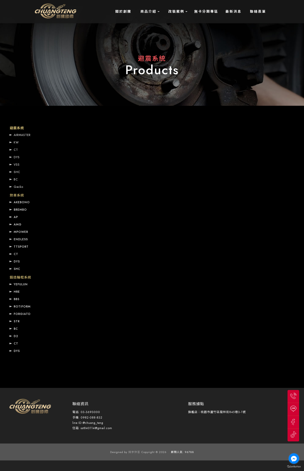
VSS (17, 164)
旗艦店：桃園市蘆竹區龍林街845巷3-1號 (217, 412)
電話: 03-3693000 (86, 412)
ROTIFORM (22, 306)
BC (16, 179)
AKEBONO (22, 202)
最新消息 (233, 11)
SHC (17, 172)
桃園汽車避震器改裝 (105, 401)
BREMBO (20, 209)
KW (16, 142)
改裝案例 (176, 11)
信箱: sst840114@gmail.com (92, 428)
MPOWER (21, 232)
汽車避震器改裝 (80, 401)
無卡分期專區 (206, 11)
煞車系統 (17, 195)
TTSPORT (21, 246)
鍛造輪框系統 (20, 277)
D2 (16, 336)
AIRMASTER (22, 135)
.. (169, 452)
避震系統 (17, 128)
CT (16, 150)
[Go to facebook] (294, 458)
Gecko (18, 187)
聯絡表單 (258, 11)
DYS (17, 157)
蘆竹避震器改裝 (58, 401)
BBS (16, 299)
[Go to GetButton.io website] (294, 466)
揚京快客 (134, 452)
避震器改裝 (16, 401)
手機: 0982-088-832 (87, 417)
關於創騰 (123, 11)
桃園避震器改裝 (35, 401)
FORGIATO (22, 314)
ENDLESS (21, 239)
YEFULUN (21, 284)
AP (16, 217)
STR (17, 321)
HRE (17, 292)
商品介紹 (148, 11)
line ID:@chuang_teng (87, 423)
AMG (18, 224)
